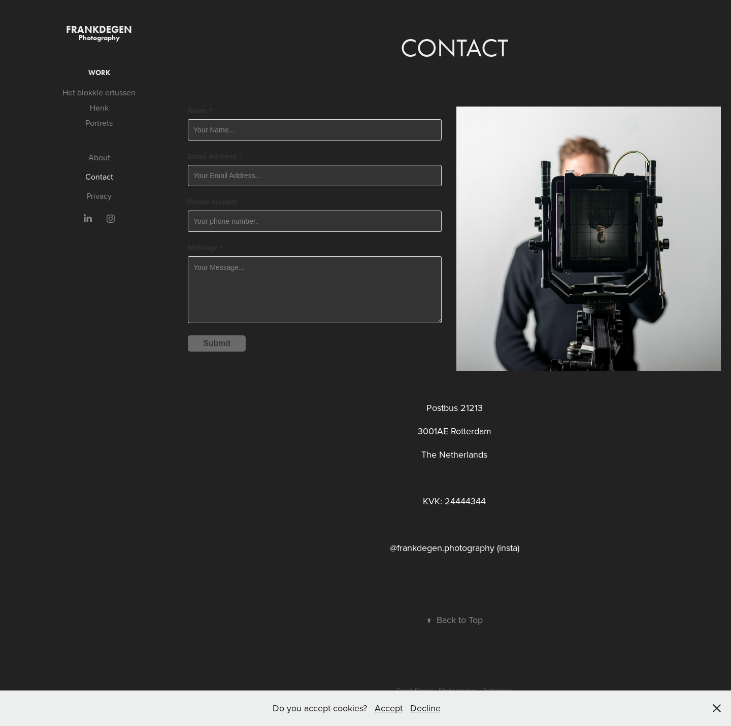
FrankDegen (99, 29)
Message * (205, 247)
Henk (99, 107)
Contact (99, 176)
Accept (389, 708)
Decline (425, 708)
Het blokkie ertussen (99, 92)
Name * (200, 110)
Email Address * (215, 156)
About (99, 157)
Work (99, 72)
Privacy (99, 195)
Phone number (213, 201)
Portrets (99, 122)
